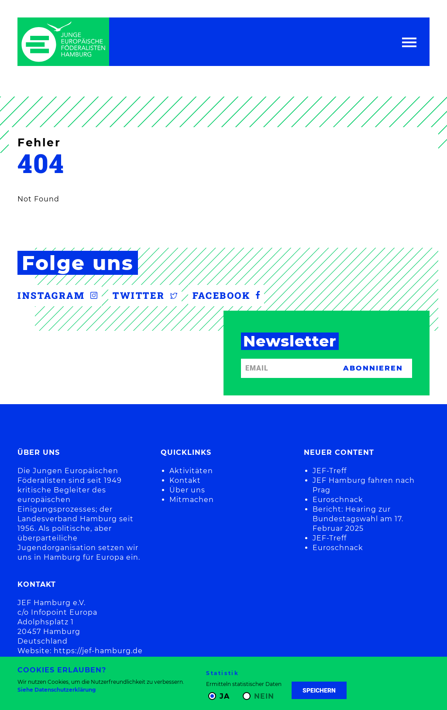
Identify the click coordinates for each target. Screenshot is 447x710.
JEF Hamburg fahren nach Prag (364, 485)
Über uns (187, 490)
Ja (225, 696)
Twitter (145, 295)
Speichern (319, 690)
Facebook (226, 295)
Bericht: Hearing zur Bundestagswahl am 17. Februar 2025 (358, 519)
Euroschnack (338, 499)
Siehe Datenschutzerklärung (56, 689)
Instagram (57, 295)
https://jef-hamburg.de (98, 651)
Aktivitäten (191, 471)
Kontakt (185, 480)
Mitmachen (191, 499)
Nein (264, 696)
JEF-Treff (330, 471)
